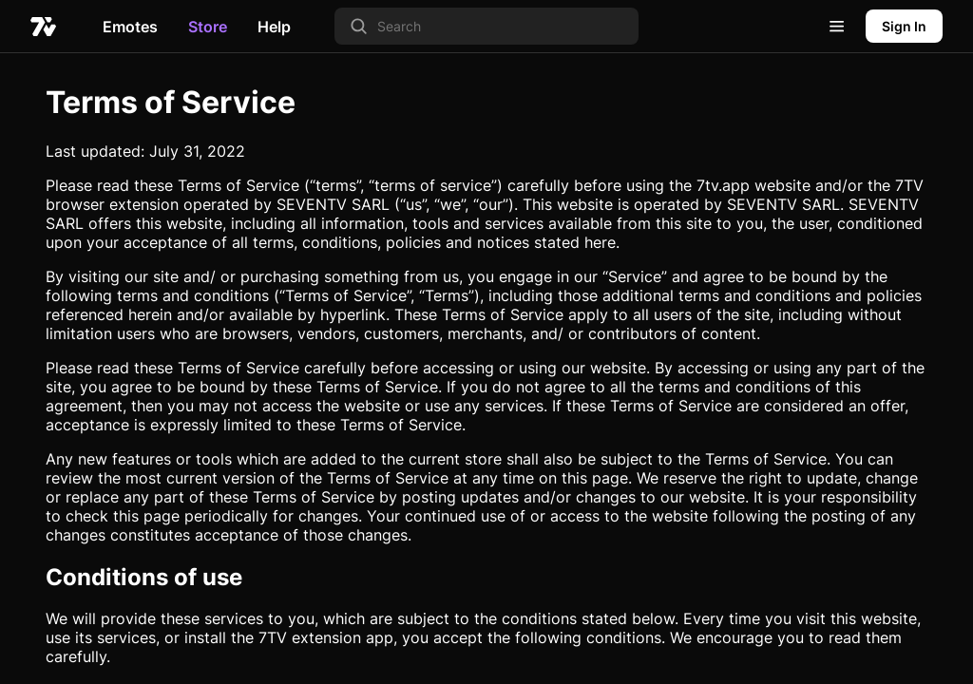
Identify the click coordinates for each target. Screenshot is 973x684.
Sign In (904, 26)
